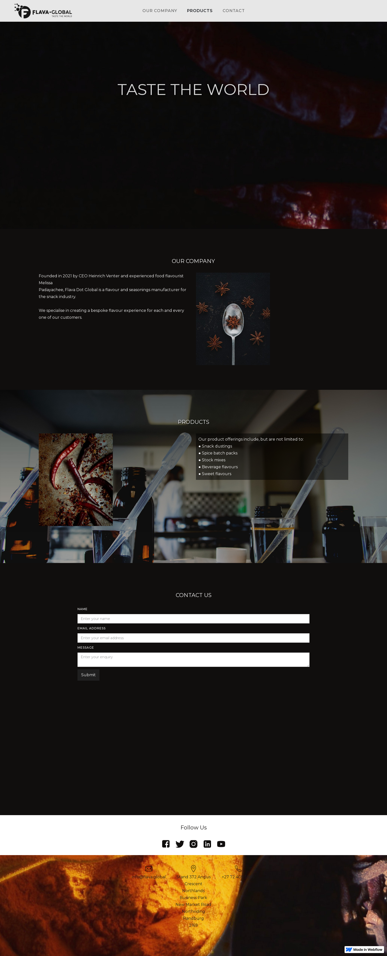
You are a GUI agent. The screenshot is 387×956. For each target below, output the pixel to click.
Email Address (91, 628)
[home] (43, 10)
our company (159, 10)
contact (234, 10)
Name (82, 609)
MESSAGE (85, 647)
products (200, 10)
